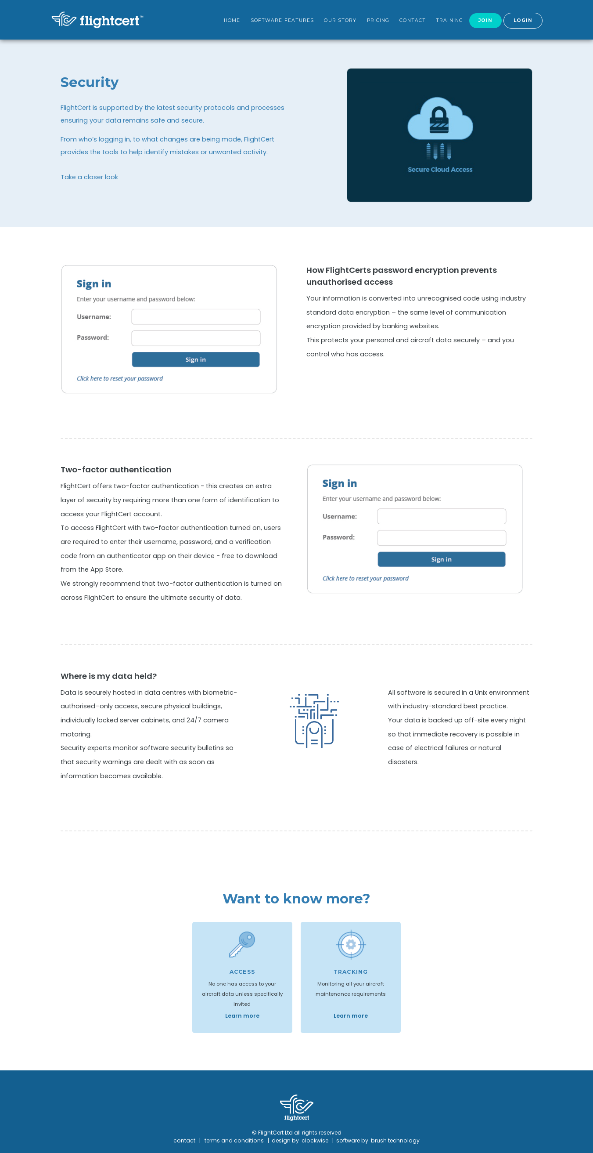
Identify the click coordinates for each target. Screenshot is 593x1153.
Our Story (340, 20)
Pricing (378, 20)
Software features (282, 20)
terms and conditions (234, 1140)
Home (232, 20)
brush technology (395, 1140)
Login (523, 20)
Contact (412, 20)
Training (449, 20)
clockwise (316, 1140)
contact (184, 1140)
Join (485, 20)
